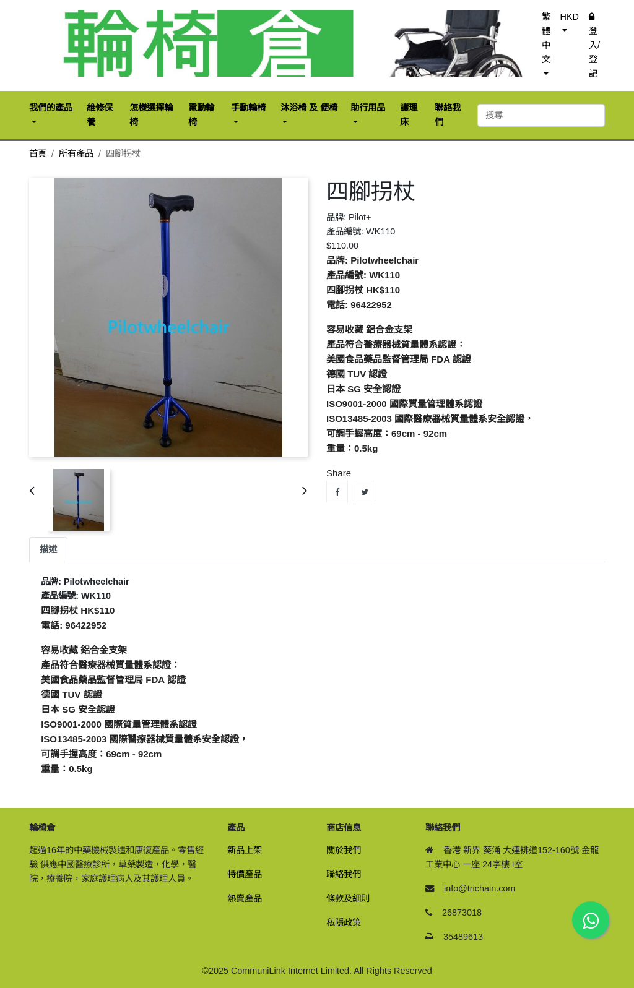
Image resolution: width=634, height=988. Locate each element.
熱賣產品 (244, 898)
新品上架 (244, 850)
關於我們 (343, 850)
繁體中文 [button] (546, 38)
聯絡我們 (343, 874)
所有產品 (76, 153)
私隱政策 (343, 922)
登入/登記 (594, 45)
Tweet (364, 491)
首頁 (37, 153)
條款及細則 (348, 898)
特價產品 (244, 874)
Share (337, 491)
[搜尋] (541, 115)
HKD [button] (569, 17)
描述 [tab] (48, 549)
